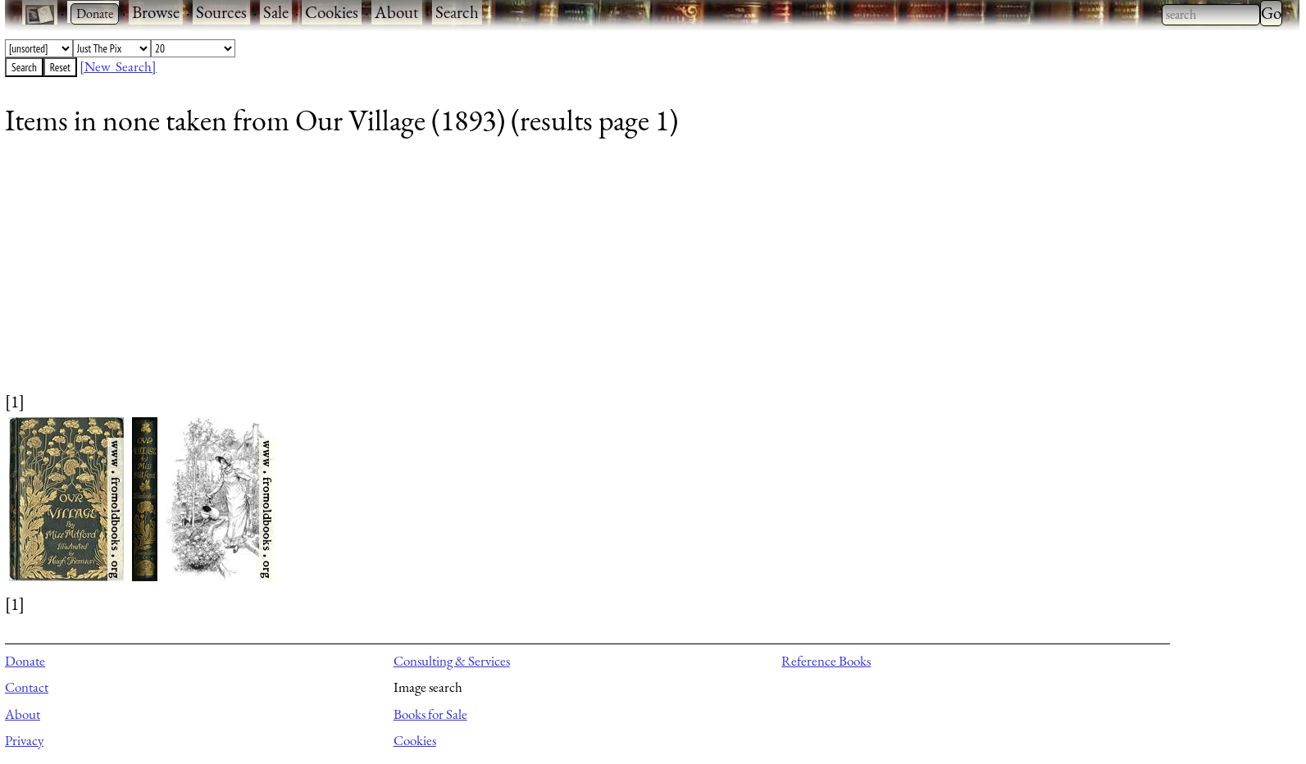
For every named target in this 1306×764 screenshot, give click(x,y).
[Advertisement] (497, 274)
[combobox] (1211, 14)
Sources (221, 12)
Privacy (24, 740)
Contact (26, 687)
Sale (276, 12)
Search (457, 12)
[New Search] (118, 66)
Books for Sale (430, 714)
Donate (25, 661)
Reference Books (826, 661)
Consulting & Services (452, 661)
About (397, 12)
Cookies (331, 12)
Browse (156, 12)
